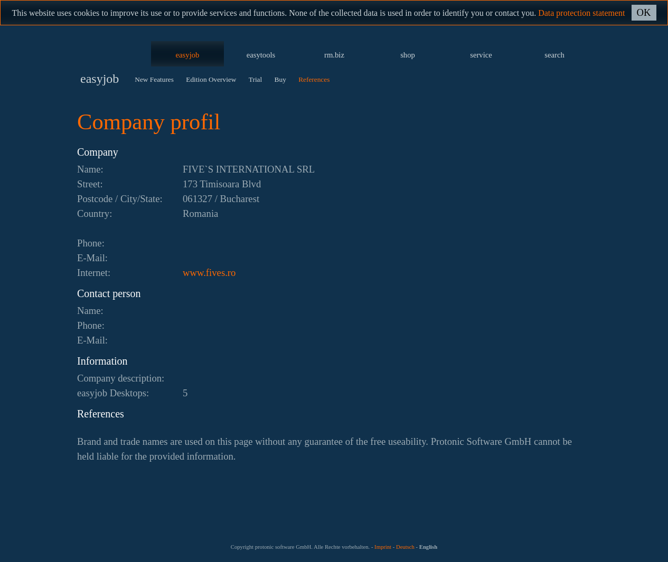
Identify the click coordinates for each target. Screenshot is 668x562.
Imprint (382, 547)
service (481, 55)
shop (407, 55)
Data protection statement (581, 12)
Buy (280, 79)
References (314, 79)
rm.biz (334, 55)
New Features (154, 79)
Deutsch (405, 547)
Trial (255, 79)
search (554, 55)
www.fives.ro (209, 272)
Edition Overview (211, 79)
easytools (261, 55)
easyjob (188, 55)
